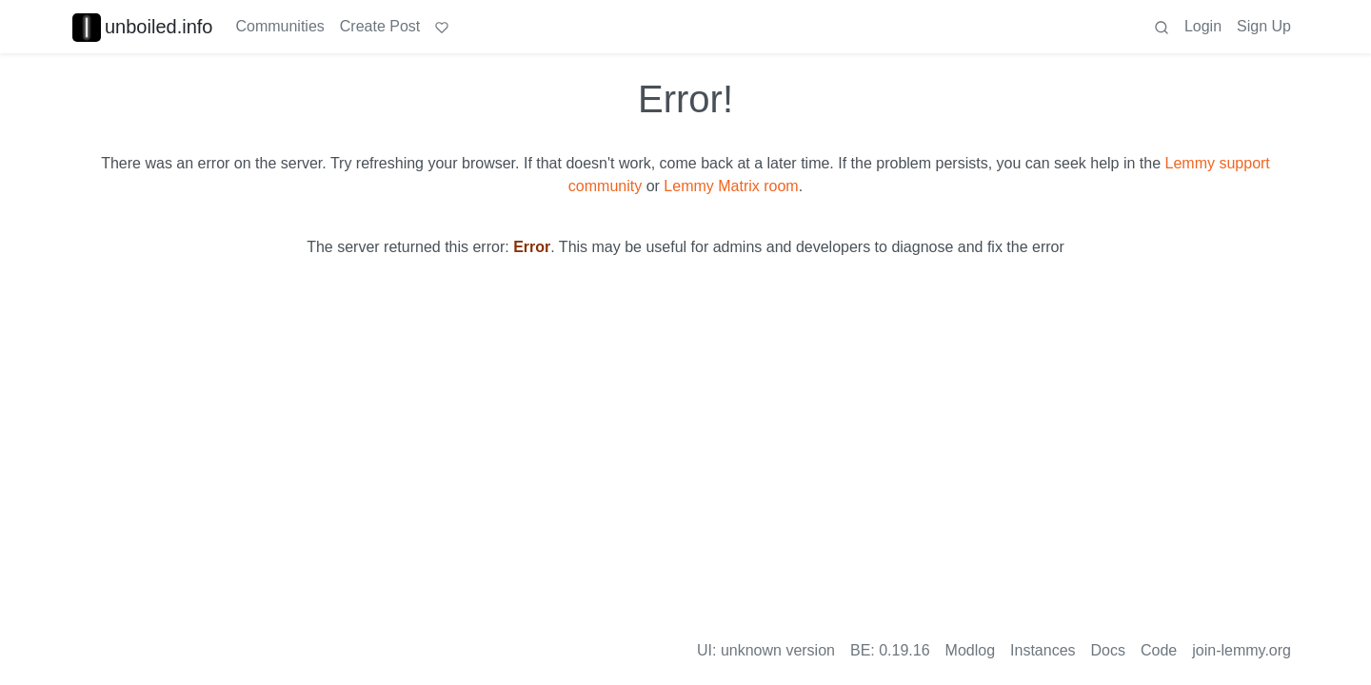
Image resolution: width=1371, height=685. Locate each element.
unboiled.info (142, 26)
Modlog (970, 650)
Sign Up (1264, 26)
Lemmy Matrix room (731, 186)
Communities (279, 26)
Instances (1042, 650)
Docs (1108, 650)
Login (1203, 26)
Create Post (380, 26)
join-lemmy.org (1241, 650)
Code (1159, 650)
